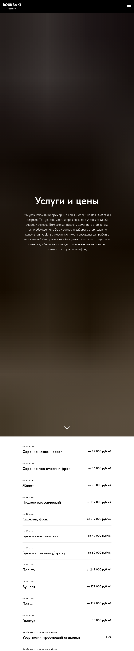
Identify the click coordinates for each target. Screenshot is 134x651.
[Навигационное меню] (129, 6)
